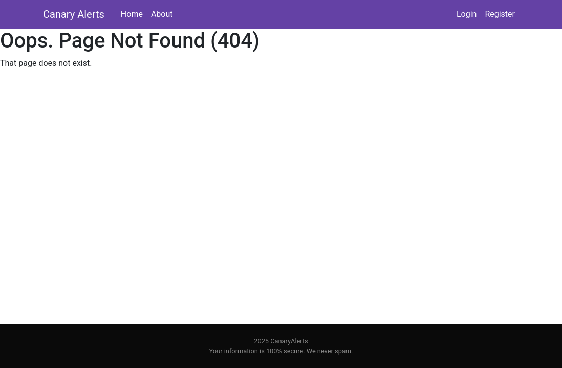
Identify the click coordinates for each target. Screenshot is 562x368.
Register (500, 14)
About (162, 14)
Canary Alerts (73, 14)
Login (467, 14)
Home (132, 14)
